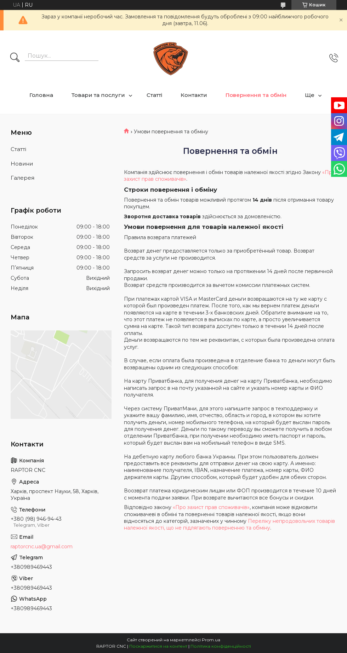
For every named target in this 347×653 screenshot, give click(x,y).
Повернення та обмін (256, 95)
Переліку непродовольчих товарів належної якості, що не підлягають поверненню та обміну (229, 524)
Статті (154, 95)
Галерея (22, 177)
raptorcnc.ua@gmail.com (42, 546)
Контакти (194, 95)
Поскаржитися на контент (158, 646)
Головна (41, 95)
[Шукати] (15, 58)
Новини (22, 163)
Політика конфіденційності (220, 646)
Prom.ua (211, 639)
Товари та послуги (98, 95)
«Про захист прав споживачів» (211, 507)
